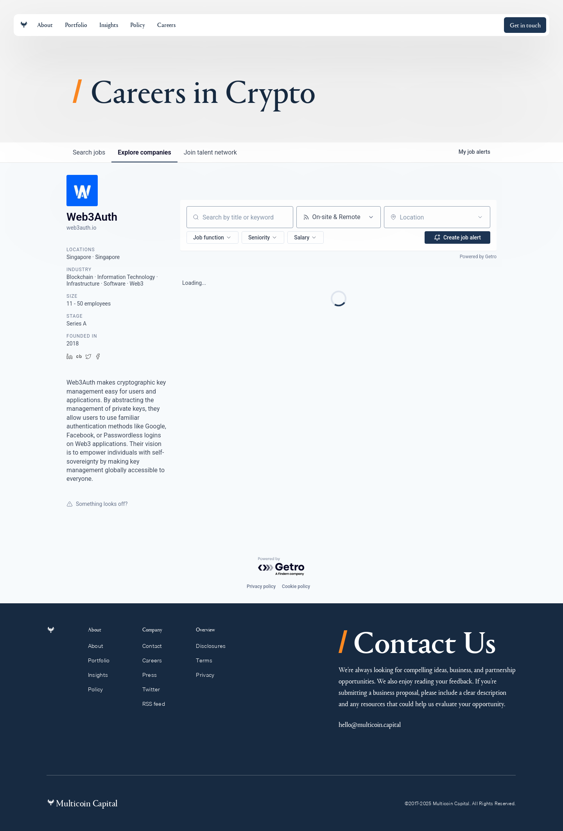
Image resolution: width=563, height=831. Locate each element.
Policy (100, 689)
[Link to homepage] (24, 25)
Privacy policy (261, 586)
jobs (89, 152)
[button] (212, 237)
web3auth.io (81, 228)
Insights (102, 675)
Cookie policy (296, 586)
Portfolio (103, 660)
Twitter (154, 689)
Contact (155, 646)
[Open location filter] (480, 217)
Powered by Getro (478, 256)
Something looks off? (96, 504)
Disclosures (214, 646)
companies (144, 152)
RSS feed (157, 704)
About (100, 646)
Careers (155, 660)
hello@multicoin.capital (370, 724)
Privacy (208, 675)
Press (153, 675)
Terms (207, 660)
